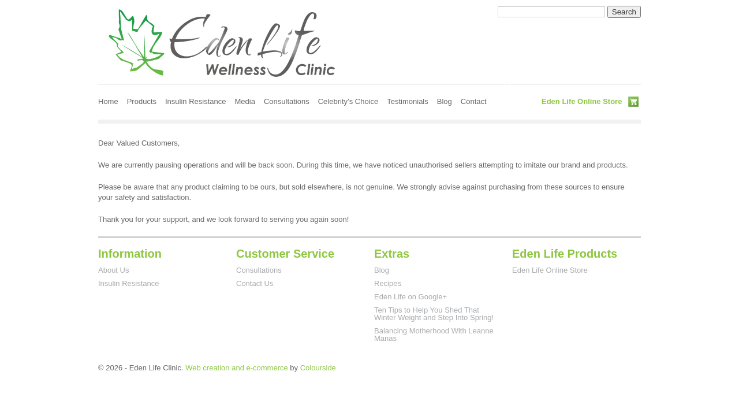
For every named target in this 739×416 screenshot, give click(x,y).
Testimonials (407, 101)
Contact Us (254, 283)
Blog (444, 101)
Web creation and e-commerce (236, 367)
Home (108, 101)
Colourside (318, 367)
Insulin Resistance (195, 101)
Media (245, 101)
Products (141, 101)
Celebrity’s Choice (348, 101)
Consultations (286, 101)
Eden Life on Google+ (410, 296)
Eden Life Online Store (582, 101)
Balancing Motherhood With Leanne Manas (434, 334)
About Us (113, 270)
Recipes (387, 283)
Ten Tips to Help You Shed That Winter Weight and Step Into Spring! (434, 314)
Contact (474, 101)
